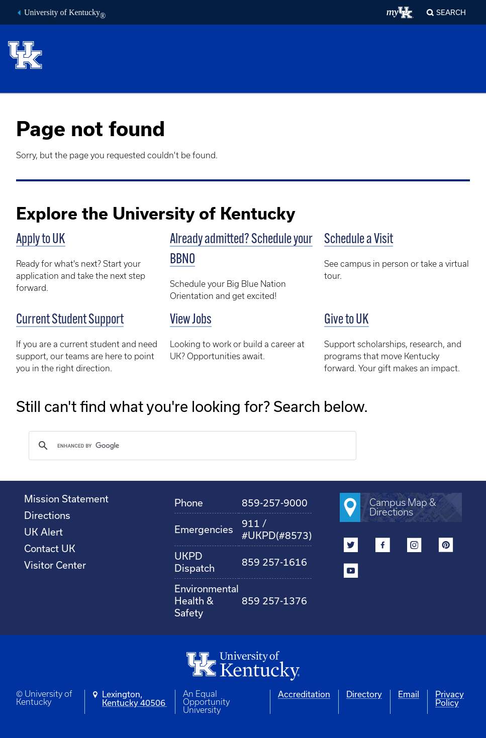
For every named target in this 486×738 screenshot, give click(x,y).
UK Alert (43, 532)
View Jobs (191, 320)
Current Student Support (70, 320)
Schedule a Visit (358, 240)
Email (408, 694)
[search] (191, 446)
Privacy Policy (449, 698)
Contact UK (49, 548)
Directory (364, 694)
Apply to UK (40, 240)
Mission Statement (66, 498)
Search (451, 12)
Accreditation (304, 694)
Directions (47, 515)
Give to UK (346, 320)
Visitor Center (55, 565)
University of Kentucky (65, 14)
